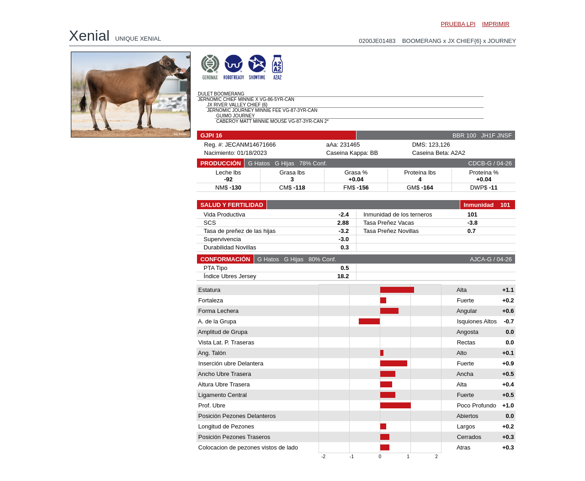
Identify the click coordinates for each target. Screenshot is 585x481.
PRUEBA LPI (458, 24)
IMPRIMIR (496, 24)
